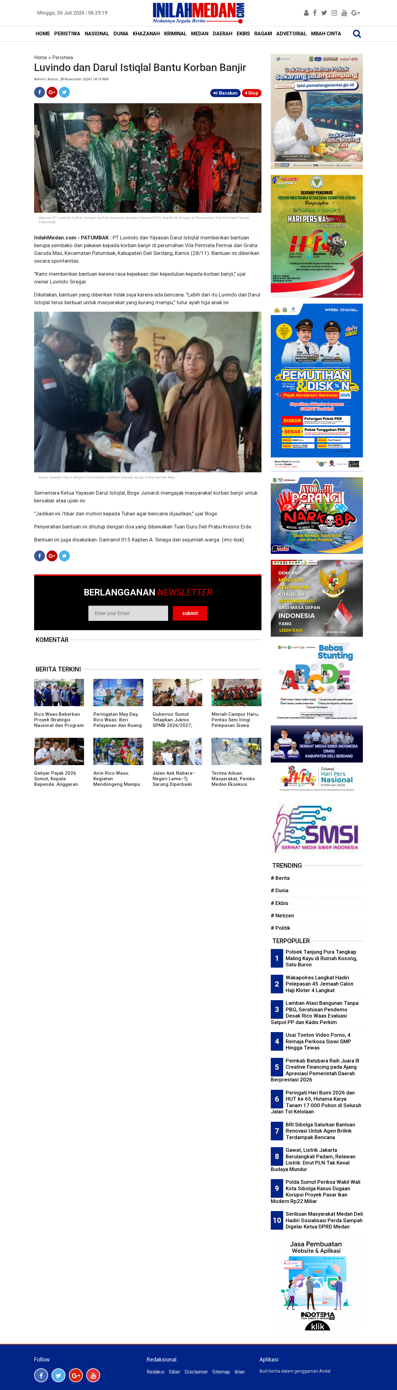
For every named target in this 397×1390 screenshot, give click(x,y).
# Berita (280, 878)
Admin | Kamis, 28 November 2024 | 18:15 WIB (71, 79)
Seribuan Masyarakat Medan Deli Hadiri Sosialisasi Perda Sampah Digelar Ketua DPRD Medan (324, 1220)
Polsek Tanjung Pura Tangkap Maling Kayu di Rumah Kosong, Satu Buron (321, 958)
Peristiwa (62, 57)
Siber (174, 1372)
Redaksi (155, 1372)
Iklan (239, 1372)
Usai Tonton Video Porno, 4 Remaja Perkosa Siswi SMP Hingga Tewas (318, 1041)
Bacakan (225, 93)
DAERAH (222, 34)
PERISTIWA (67, 34)
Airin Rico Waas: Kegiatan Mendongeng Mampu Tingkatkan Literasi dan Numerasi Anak (116, 784)
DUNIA (121, 34)
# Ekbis (279, 903)
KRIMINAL (175, 34)
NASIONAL (97, 34)
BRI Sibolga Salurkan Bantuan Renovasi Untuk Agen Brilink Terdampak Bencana (320, 1130)
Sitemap (221, 1372)
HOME (43, 34)
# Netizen (282, 915)
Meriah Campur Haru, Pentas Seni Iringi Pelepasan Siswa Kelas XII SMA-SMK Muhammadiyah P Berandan (235, 728)
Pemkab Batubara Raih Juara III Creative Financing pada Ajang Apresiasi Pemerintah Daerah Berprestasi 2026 (315, 1070)
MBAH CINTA (326, 34)
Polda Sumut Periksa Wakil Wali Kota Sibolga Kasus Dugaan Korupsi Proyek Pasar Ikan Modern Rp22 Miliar (315, 1191)
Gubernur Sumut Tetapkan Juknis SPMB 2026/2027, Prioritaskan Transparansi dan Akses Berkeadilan (173, 728)
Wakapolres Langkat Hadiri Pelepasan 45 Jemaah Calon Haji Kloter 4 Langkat (319, 983)
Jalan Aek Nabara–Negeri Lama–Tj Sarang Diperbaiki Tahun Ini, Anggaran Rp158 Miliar (175, 784)
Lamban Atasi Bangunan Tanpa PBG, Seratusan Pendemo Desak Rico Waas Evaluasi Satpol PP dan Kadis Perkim (315, 1012)
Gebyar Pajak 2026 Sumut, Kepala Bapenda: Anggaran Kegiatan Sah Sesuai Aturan (56, 784)
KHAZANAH (146, 34)
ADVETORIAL (291, 34)
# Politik (280, 928)
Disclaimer (196, 1372)
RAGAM (263, 34)
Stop (251, 93)
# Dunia (279, 890)
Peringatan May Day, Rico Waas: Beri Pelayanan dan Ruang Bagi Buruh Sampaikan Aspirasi (117, 725)
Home (40, 57)
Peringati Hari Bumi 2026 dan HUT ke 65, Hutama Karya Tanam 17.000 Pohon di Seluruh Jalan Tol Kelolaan (316, 1102)
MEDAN (199, 34)
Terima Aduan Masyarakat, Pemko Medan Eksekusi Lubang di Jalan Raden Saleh (233, 784)
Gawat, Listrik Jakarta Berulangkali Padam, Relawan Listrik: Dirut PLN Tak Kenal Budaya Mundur (313, 1159)
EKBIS (243, 34)
